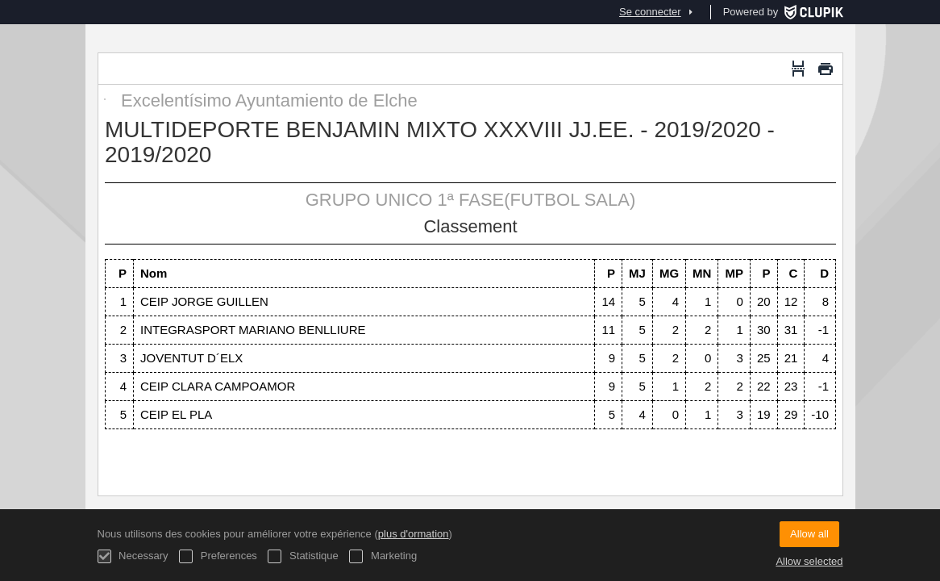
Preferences (218, 556)
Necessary (133, 556)
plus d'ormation (413, 534)
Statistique (303, 556)
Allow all (809, 534)
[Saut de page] (798, 68)
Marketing (383, 556)
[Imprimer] (825, 68)
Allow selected (809, 561)
